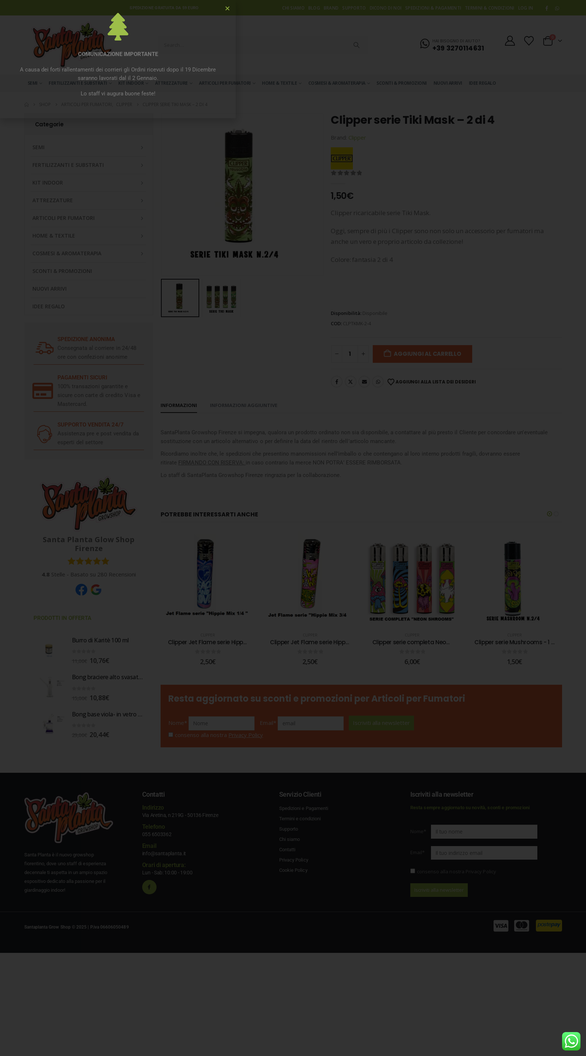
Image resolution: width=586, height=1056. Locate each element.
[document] (293, 528)
